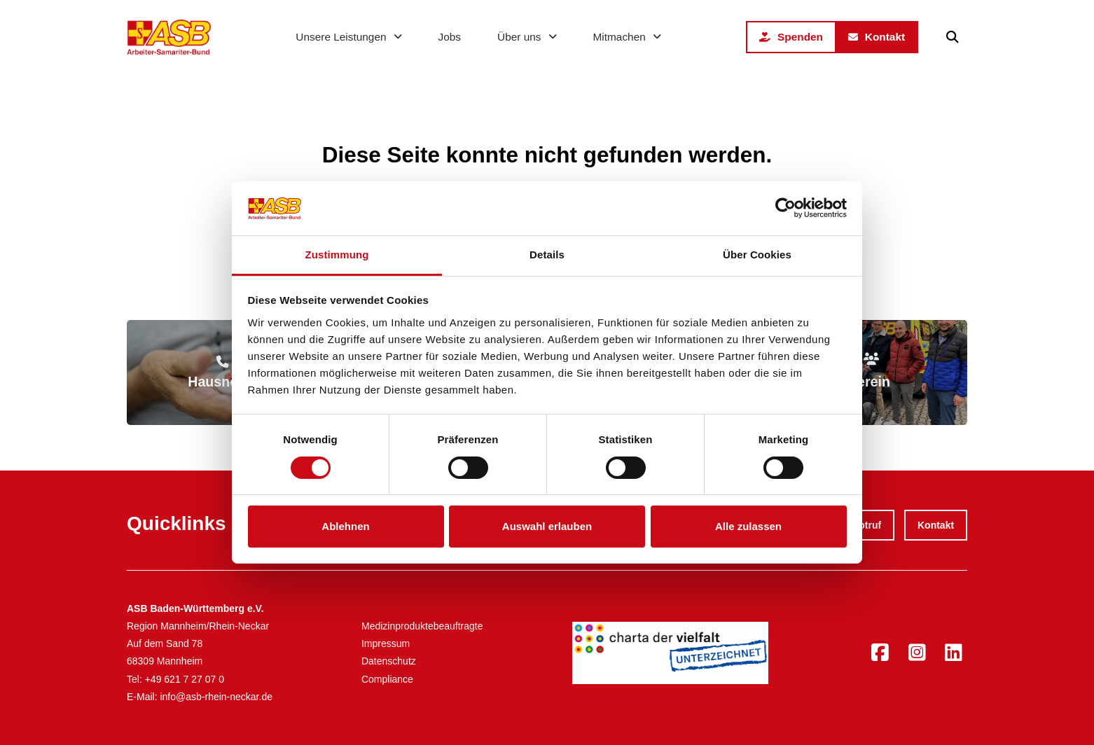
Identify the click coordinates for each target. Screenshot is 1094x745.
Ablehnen (345, 526)
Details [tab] (547, 254)
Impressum (385, 643)
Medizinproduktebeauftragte (422, 626)
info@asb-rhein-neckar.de (216, 696)
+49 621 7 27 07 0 (184, 679)
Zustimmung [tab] (337, 254)
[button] (952, 37)
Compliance (387, 679)
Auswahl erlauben (547, 526)
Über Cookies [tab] (757, 254)
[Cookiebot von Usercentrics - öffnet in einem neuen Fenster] (785, 207)
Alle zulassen (748, 526)
